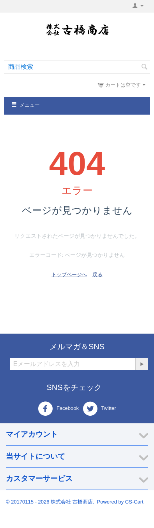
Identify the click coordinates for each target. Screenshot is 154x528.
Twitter (99, 408)
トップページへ (69, 274)
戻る (97, 274)
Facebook (58, 408)
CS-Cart (134, 502)
